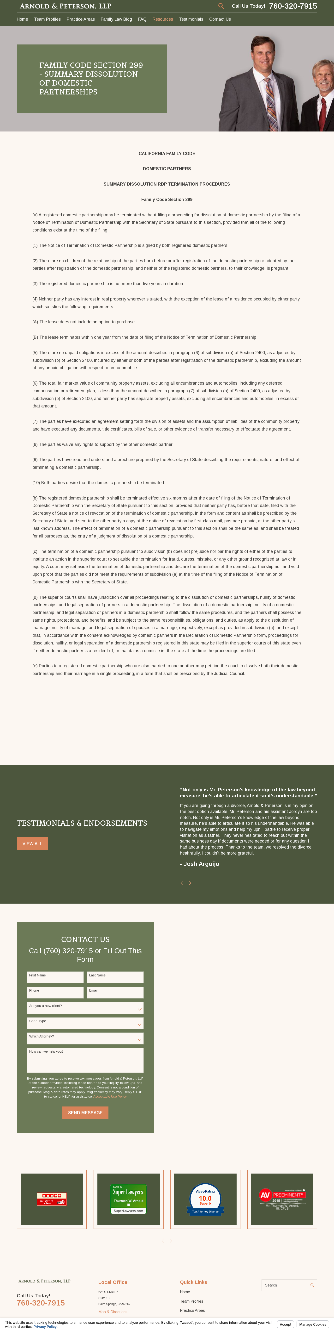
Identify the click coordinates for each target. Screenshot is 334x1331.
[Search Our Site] (312, 1285)
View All (32, 845)
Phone (32, 990)
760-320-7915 (293, 6)
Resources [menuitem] (163, 19)
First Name (36, 975)
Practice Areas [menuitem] (81, 19)
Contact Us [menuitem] (220, 19)
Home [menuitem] (22, 19)
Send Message (83, 1112)
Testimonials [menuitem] (191, 19)
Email (92, 990)
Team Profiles (191, 1301)
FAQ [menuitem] (142, 19)
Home (185, 1292)
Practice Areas (192, 1310)
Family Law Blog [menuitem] (116, 19)
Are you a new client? (44, 1006)
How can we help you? (45, 1051)
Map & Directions (112, 1312)
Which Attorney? (40, 1036)
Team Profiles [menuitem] (47, 19)
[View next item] (192, 883)
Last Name (96, 975)
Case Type (36, 1021)
